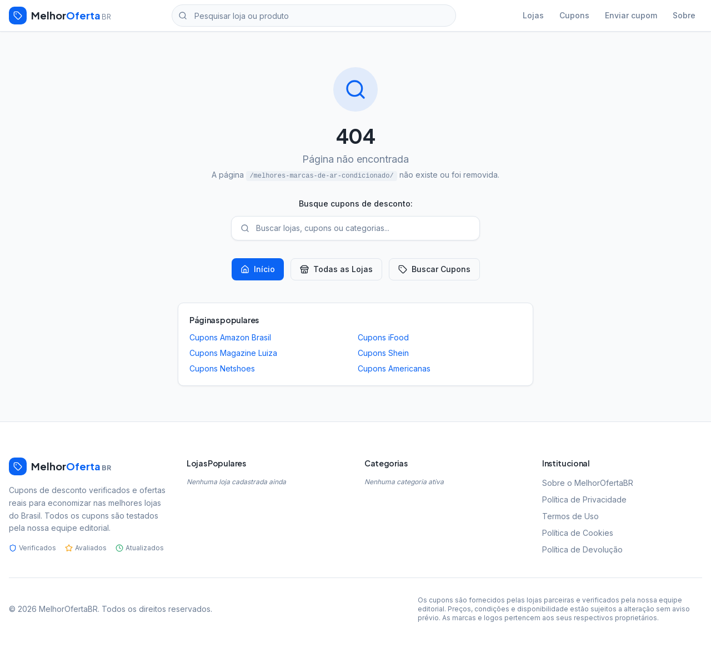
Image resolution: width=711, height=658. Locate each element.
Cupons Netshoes (222, 368)
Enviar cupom (631, 15)
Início (258, 269)
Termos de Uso (570, 516)
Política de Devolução (582, 549)
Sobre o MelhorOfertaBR (587, 483)
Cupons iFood (383, 337)
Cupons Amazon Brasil (230, 337)
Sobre (684, 15)
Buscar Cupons (434, 269)
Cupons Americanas (394, 368)
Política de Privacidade (584, 499)
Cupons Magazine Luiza (233, 353)
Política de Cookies (577, 533)
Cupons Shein (383, 353)
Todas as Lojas (336, 269)
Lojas (533, 15)
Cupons (574, 15)
